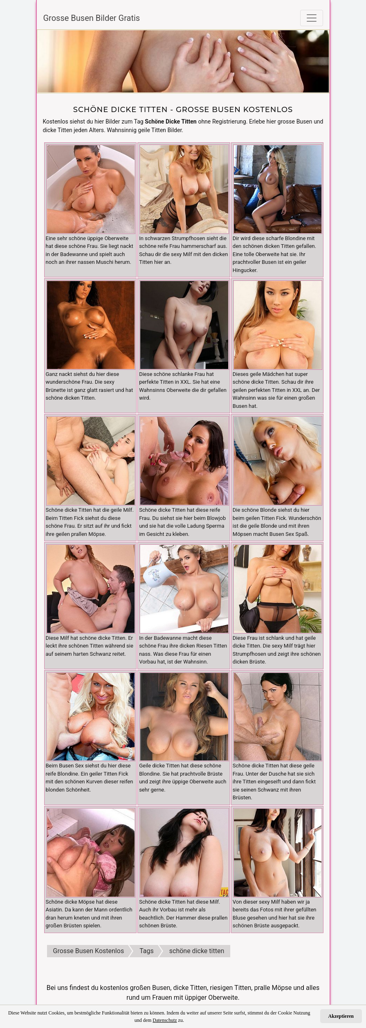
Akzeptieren (341, 1016)
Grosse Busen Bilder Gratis (91, 18)
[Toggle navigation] (311, 18)
